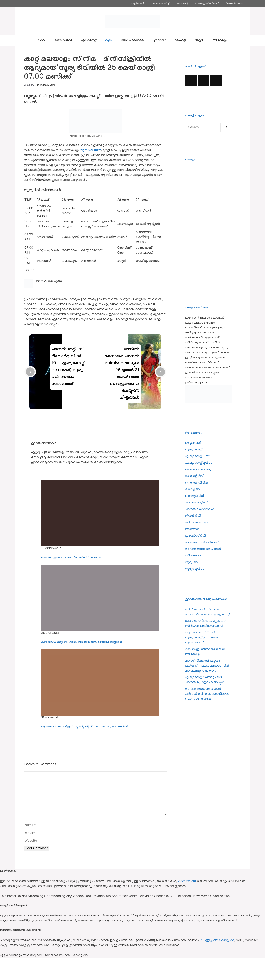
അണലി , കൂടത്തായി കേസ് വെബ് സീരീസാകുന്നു (71, 557)
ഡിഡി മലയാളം (196, 523)
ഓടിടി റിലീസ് (63, 40)
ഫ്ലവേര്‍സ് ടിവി (195, 536)
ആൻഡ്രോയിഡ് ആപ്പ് (206, 3)
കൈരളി (180, 40)
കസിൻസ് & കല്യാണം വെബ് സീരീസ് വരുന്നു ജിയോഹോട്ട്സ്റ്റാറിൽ (81, 642)
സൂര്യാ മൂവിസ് (194, 569)
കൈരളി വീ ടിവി (196, 483)
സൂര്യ (108, 40)
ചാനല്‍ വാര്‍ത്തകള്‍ (199, 509)
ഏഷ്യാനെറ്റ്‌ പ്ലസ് (197, 456)
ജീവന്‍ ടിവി (193, 516)
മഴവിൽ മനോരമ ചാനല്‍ (203, 549)
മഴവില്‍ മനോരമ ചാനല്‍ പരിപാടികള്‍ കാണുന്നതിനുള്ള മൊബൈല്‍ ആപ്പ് (207, 694)
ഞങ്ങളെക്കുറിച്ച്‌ (161, 3)
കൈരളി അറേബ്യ (198, 470)
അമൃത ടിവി (193, 443)
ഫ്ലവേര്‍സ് (159, 40)
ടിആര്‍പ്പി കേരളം (234, 3)
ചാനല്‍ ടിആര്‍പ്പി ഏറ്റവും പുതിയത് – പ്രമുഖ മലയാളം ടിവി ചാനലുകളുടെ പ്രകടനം (207, 666)
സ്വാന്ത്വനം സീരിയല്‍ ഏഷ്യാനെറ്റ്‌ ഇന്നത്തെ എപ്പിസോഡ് (201, 638)
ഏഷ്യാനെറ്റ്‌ (88, 40)
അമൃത (199, 40)
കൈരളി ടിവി (194, 476)
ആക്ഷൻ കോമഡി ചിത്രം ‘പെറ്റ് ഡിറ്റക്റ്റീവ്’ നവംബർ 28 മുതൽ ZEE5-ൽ (84, 727)
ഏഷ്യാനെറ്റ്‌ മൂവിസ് (198, 463)
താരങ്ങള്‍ (192, 529)
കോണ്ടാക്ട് (182, 3)
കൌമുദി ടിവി (194, 496)
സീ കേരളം (220, 40)
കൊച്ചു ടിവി (193, 489)
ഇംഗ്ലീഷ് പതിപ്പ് (138, 3)
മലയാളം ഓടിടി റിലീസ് (201, 542)
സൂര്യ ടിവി (29, 269)
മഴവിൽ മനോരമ (132, 40)
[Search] (226, 127)
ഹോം (41, 40)
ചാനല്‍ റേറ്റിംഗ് (196, 503)
